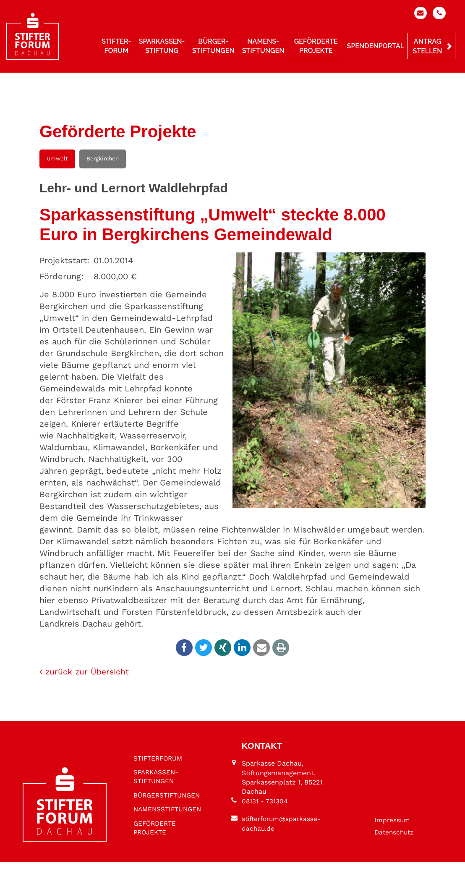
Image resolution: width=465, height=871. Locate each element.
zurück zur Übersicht (85, 672)
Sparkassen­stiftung (162, 46)
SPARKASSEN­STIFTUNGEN (157, 765)
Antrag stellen (427, 47)
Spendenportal (375, 47)
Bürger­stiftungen (213, 46)
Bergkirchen (102, 158)
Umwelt (57, 158)
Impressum (392, 829)
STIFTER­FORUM (159, 746)
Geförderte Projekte (316, 46)
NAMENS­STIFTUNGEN (154, 812)
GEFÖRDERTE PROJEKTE (156, 836)
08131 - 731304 (265, 810)
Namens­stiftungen (263, 46)
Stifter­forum (116, 46)
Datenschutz (395, 841)
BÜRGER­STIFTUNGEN (154, 789)
